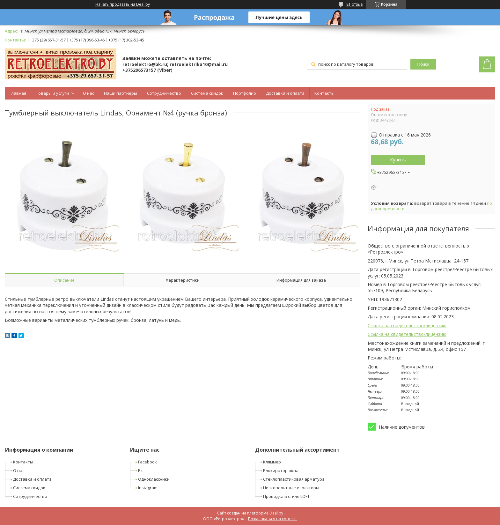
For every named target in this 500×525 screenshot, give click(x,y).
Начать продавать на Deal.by (122, 4)
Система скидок (207, 93)
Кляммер (272, 462)
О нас (88, 93)
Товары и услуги (52, 93)
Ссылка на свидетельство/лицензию (407, 325)
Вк (140, 470)
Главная (18, 93)
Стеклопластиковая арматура (294, 479)
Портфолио (244, 93)
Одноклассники (154, 479)
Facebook (147, 462)
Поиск (423, 64)
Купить (398, 159)
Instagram (148, 488)
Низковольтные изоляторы (291, 488)
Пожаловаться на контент (272, 518)
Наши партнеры (120, 93)
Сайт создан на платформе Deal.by (250, 513)
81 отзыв (354, 4)
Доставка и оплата (285, 93)
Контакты (324, 93)
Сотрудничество (164, 93)
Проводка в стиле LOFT (286, 496)
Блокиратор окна (280, 470)
